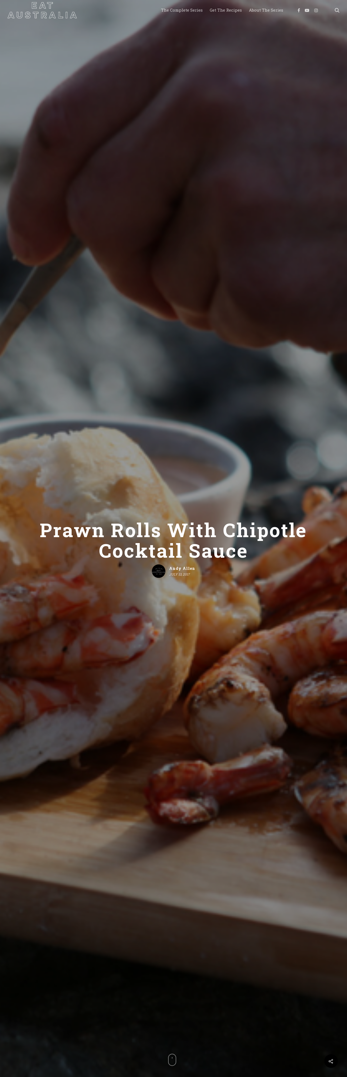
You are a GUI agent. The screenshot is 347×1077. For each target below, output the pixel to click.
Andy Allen (182, 568)
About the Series (266, 10)
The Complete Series (182, 10)
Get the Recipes (226, 10)
